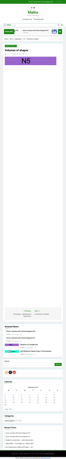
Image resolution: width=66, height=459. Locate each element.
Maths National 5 (10, 46)
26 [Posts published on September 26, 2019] (30, 402)
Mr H (8, 54)
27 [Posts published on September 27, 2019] (38, 402)
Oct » (10, 409)
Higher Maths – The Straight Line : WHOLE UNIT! (20, 443)
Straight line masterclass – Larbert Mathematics (19, 440)
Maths (33, 12)
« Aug (6, 409)
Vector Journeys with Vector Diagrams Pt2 (20, 331)
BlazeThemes (50, 453)
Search (6, 361)
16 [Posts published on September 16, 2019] (5, 400)
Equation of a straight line (29, 345)
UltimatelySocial (46, 458)
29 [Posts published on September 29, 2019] (54, 402)
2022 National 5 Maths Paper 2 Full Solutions (35, 351)
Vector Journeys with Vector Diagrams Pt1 (41, 2)
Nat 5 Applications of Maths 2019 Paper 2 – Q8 (19, 447)
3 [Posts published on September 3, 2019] (13, 395)
